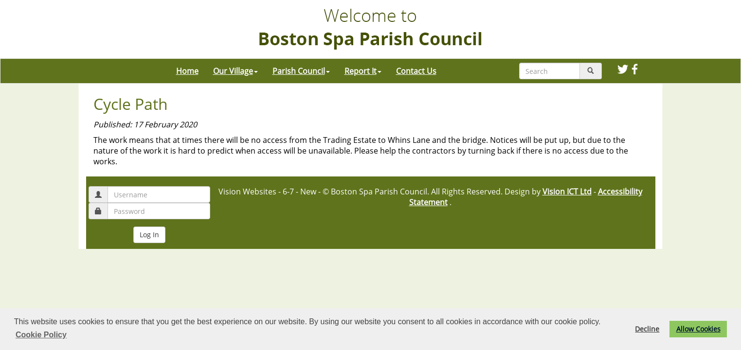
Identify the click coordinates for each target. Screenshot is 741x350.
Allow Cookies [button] (698, 328)
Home (187, 71)
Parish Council (301, 71)
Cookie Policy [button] (41, 335)
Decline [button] (647, 328)
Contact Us (416, 71)
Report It (362, 71)
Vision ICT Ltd (567, 191)
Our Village (235, 71)
